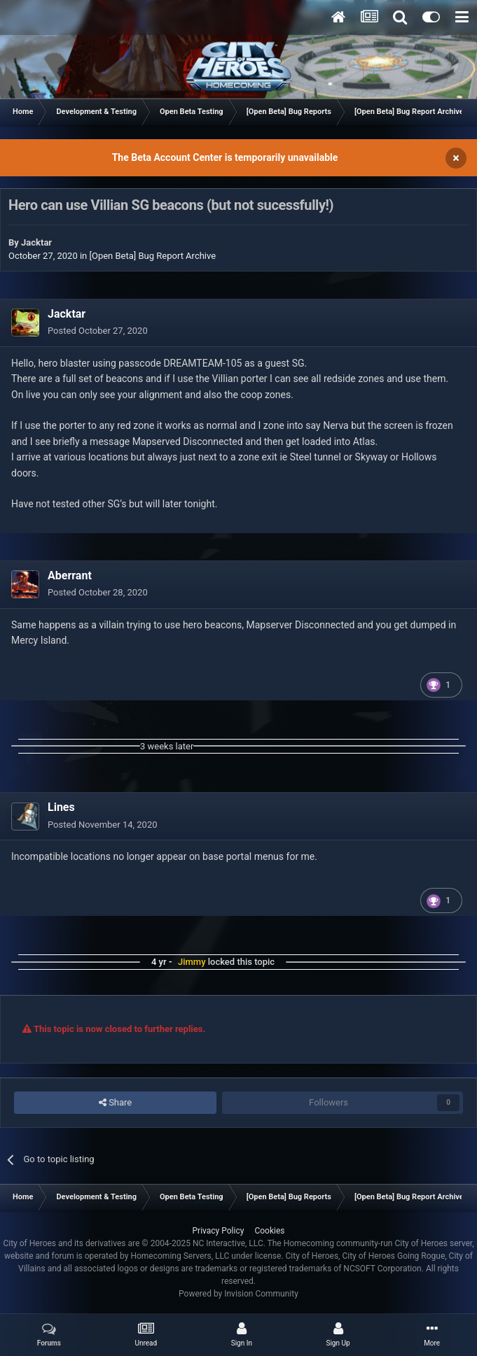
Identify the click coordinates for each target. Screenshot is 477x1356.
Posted (98, 330)
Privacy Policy (218, 1231)
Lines (61, 807)
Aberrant (70, 575)
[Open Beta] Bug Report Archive (153, 255)
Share (115, 1102)
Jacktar (36, 242)
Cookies (269, 1231)
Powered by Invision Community (238, 1294)
